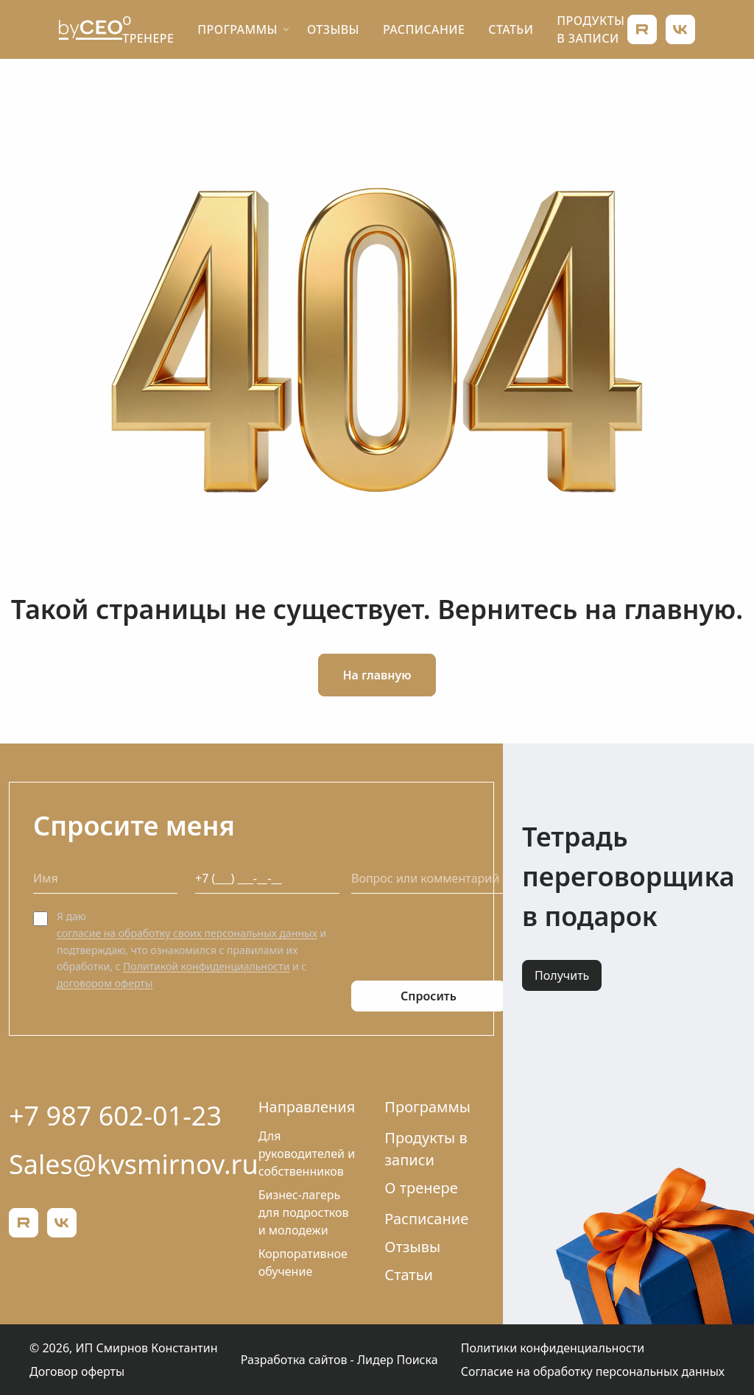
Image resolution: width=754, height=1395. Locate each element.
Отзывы (333, 29)
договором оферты (104, 983)
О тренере (420, 1188)
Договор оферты (76, 1371)
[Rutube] (642, 29)
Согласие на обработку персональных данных (593, 1371)
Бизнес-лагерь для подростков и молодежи (303, 1212)
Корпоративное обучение (303, 1262)
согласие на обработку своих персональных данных (187, 933)
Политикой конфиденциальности (206, 966)
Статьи (510, 29)
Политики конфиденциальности (552, 1348)
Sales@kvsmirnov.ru (133, 1164)
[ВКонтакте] (680, 29)
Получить (562, 975)
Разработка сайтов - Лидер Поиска (339, 1360)
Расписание (424, 29)
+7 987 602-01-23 (115, 1116)
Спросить (429, 996)
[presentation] (463, 937)
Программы (237, 29)
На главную (376, 675)
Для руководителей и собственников (306, 1153)
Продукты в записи (425, 1149)
